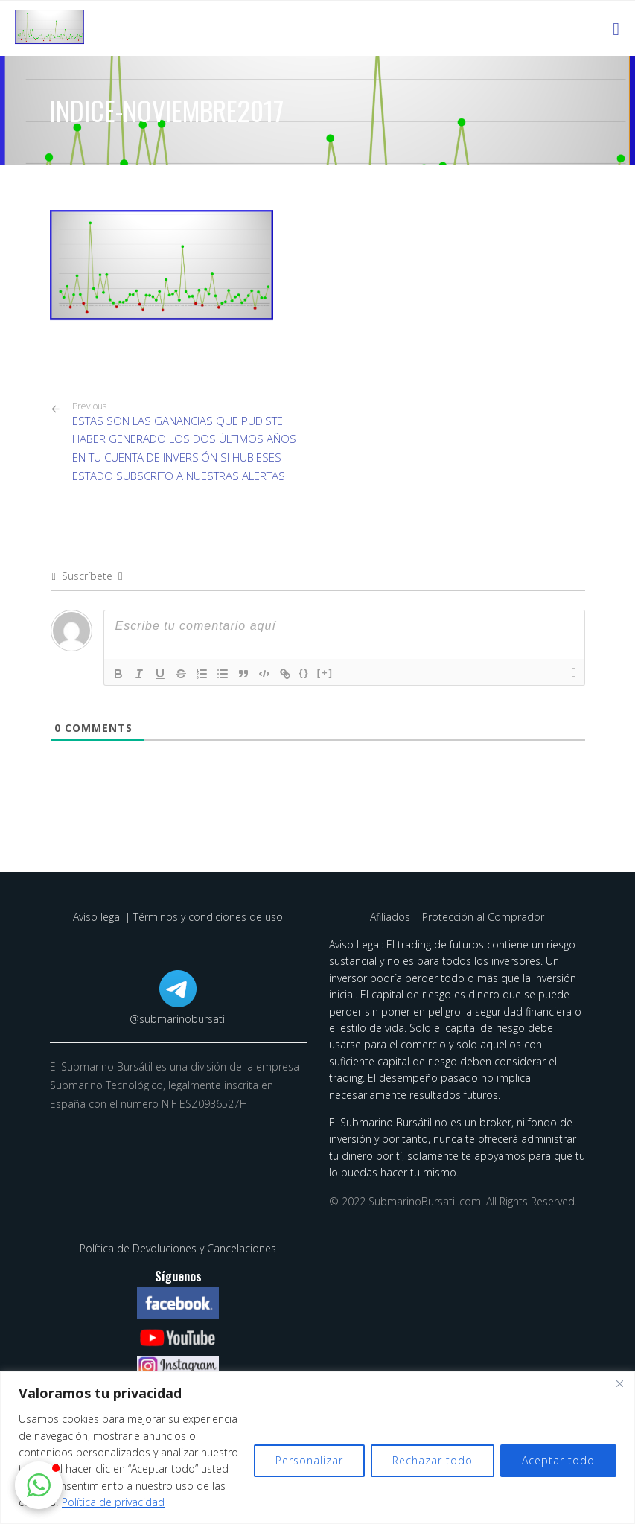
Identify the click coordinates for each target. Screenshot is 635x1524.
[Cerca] (619, 1384)
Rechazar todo (432, 1460)
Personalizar (309, 1460)
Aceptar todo (558, 1460)
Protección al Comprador (483, 917)
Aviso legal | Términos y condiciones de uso (178, 917)
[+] (325, 672)
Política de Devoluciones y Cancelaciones (178, 1248)
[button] (39, 1485)
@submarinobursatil (178, 1019)
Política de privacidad (113, 1502)
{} (304, 672)
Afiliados (391, 917)
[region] (317, 1447)
